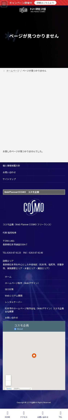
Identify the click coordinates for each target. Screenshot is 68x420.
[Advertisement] (34, 109)
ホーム (8, 276)
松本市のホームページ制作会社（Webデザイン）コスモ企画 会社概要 (34, 310)
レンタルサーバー (13, 301)
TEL (60, 414)
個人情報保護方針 (11, 165)
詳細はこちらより (45, 2)
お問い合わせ (9, 172)
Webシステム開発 (13, 295)
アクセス (23, 414)
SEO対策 (9, 289)
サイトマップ (9, 178)
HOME (7, 414)
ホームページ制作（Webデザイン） (22, 282)
